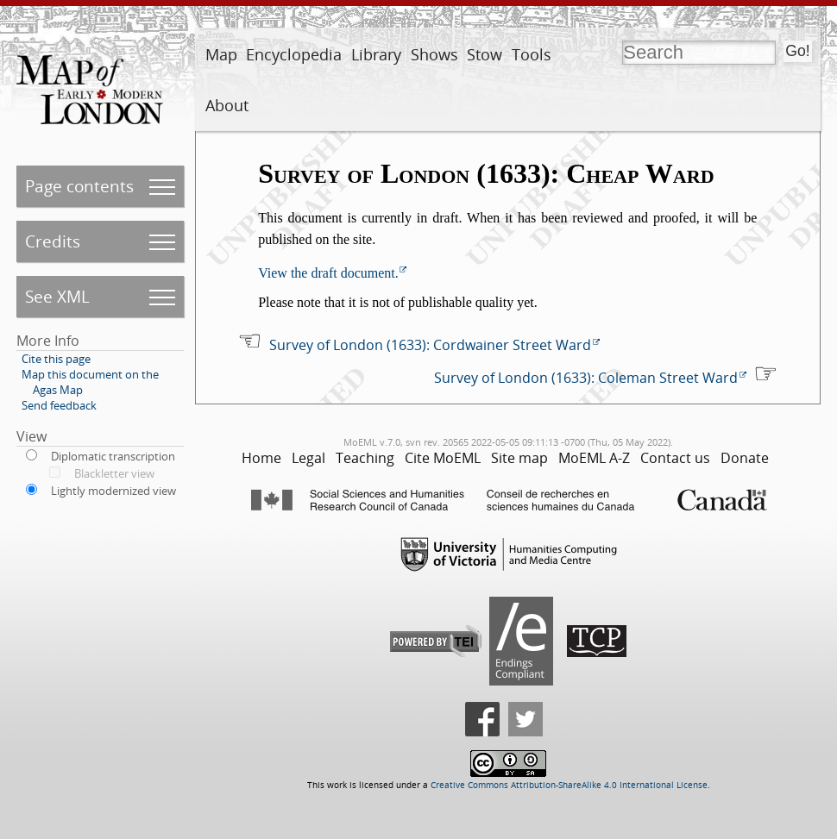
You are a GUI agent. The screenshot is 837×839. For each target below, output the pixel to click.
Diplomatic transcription (113, 456)
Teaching (365, 457)
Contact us (675, 457)
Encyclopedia (294, 54)
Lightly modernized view (113, 490)
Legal (308, 457)
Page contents (79, 185)
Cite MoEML (443, 457)
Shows (434, 54)
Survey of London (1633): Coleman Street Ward (586, 377)
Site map (519, 457)
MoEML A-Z (594, 457)
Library (376, 54)
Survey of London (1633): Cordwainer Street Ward (430, 344)
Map (221, 54)
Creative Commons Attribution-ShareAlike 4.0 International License (569, 785)
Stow (484, 54)
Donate (745, 457)
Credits (52, 241)
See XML (57, 296)
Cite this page (56, 358)
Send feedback (59, 405)
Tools (531, 54)
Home (261, 457)
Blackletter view (114, 473)
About (227, 105)
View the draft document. (328, 273)
